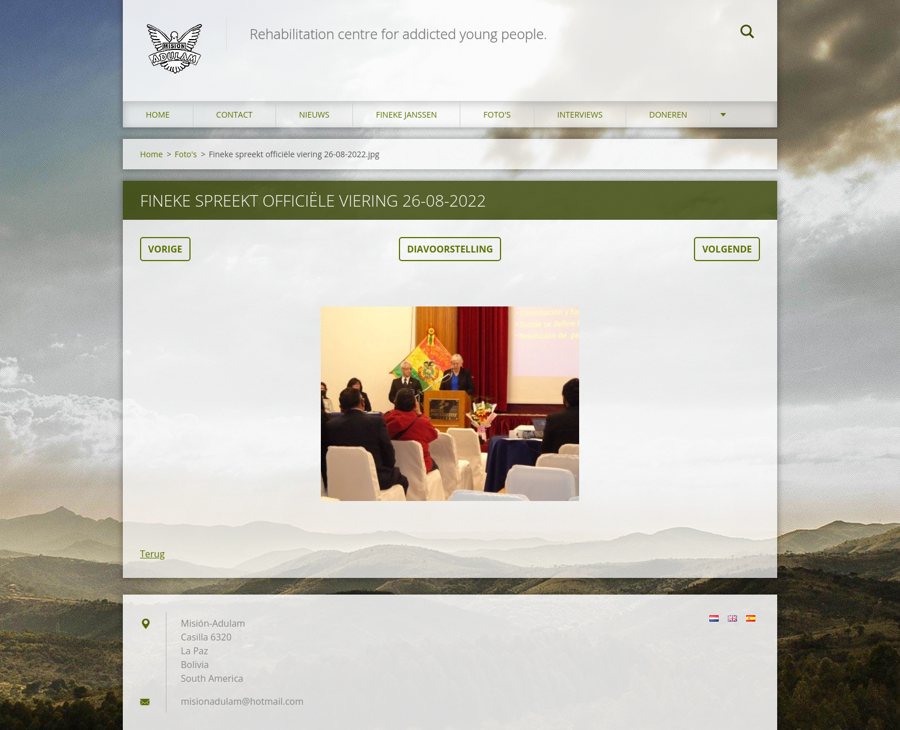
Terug (152, 554)
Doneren (668, 114)
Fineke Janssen (406, 114)
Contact (234, 114)
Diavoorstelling (450, 249)
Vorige (165, 249)
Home (158, 114)
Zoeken (747, 33)
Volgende (727, 249)
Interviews (580, 114)
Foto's (496, 114)
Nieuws (314, 114)
